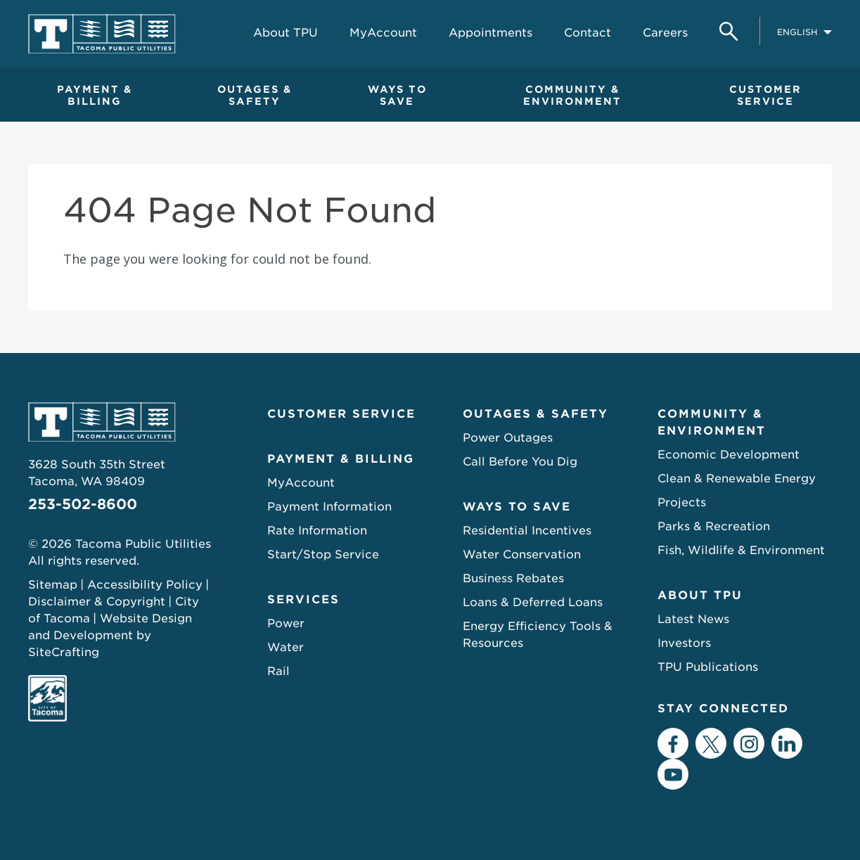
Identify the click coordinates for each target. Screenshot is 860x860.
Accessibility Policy (145, 584)
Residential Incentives (527, 530)
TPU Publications (707, 667)
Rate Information (317, 530)
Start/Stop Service (323, 554)
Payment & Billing (340, 459)
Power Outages (508, 437)
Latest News (693, 619)
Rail (278, 671)
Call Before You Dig (520, 461)
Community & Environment (711, 422)
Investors (684, 643)
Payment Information (329, 506)
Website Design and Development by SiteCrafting (110, 635)
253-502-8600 (82, 504)
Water (285, 647)
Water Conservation (522, 554)
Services (303, 599)
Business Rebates (513, 578)
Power (285, 623)
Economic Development (728, 454)
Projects (681, 502)
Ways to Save (517, 506)
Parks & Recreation (713, 526)
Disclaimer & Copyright (96, 601)
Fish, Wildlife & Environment (741, 550)
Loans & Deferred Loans (533, 602)
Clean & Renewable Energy (736, 478)
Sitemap (52, 584)
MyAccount (301, 482)
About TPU (700, 595)
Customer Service (341, 414)
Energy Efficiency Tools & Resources (537, 635)
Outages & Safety (535, 414)
